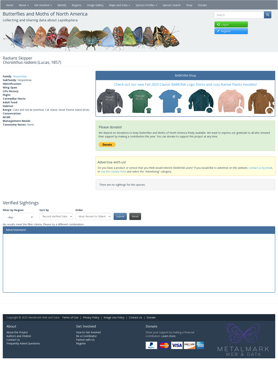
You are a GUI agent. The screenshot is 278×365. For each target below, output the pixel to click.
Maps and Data (119, 5)
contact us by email (260, 168)
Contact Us (135, 317)
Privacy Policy (91, 317)
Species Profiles (146, 5)
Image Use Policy (114, 317)
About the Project (17, 332)
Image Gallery (95, 5)
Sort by (44, 210)
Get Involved (43, 5)
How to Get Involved (88, 332)
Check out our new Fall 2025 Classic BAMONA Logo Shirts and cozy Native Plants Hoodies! (185, 84)
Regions (76, 5)
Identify (61, 5)
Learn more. (168, 336)
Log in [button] (222, 24)
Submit (120, 216)
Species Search (172, 5)
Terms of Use (70, 317)
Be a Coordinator (86, 336)
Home (9, 5)
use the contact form (113, 171)
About (24, 5)
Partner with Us (85, 339)
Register (81, 343)
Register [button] (224, 31)
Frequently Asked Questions (23, 343)
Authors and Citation (18, 336)
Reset (135, 216)
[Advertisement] (139, 263)
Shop (189, 5)
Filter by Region (13, 210)
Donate (202, 5)
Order (79, 210)
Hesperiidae (20, 76)
